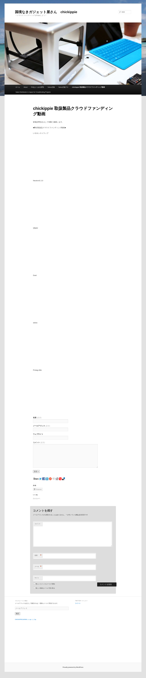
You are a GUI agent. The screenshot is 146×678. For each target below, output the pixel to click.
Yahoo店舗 (51, 87)
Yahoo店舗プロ (63, 87)
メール (38, 566)
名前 (37, 418)
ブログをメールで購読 (21, 600)
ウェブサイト (38, 434)
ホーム (18, 87)
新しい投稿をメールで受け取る (45, 588)
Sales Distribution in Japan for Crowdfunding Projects (33, 92)
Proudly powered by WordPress (73, 667)
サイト (37, 578)
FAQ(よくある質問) (37, 87)
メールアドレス (41, 426)
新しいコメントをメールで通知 (45, 584)
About (25, 87)
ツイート (78, 603)
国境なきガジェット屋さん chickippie (46, 12)
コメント (39, 442)
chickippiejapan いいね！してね (25, 619)
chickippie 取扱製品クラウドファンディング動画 (88, 87)
